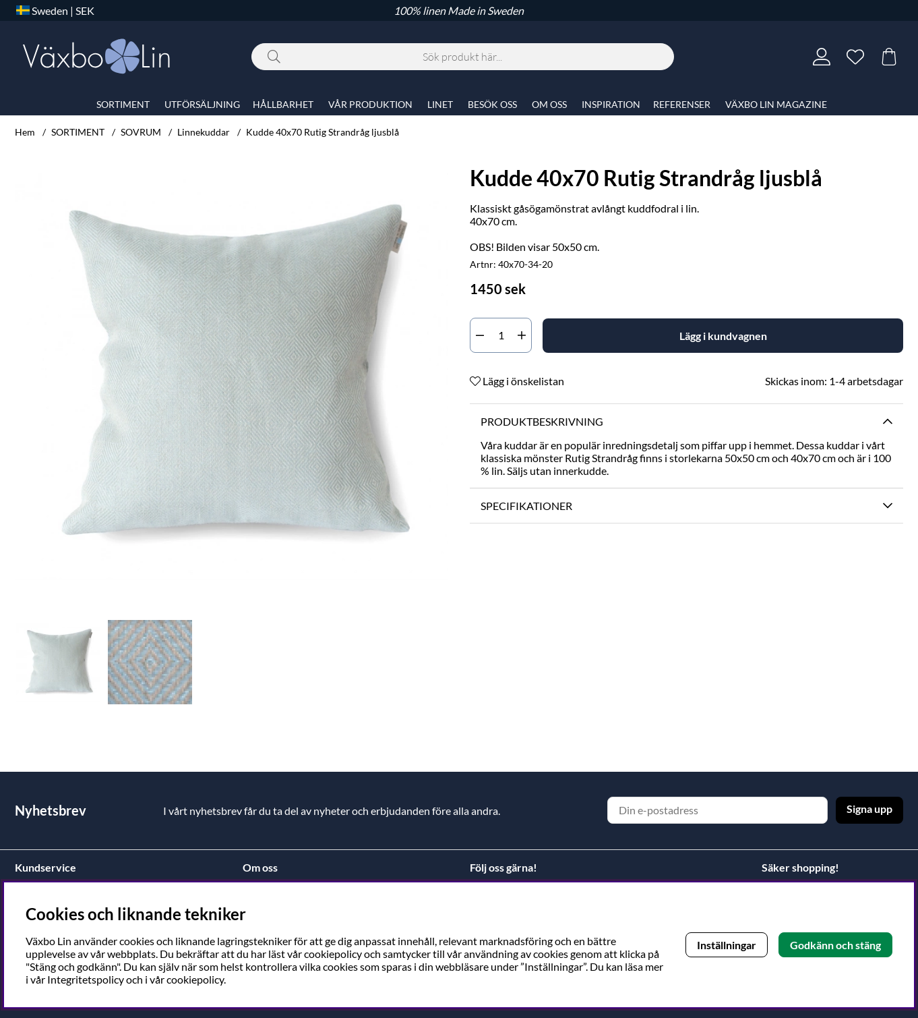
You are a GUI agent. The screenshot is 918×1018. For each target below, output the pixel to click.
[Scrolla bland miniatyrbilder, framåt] (434, 662)
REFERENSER (681, 104)
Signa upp (869, 808)
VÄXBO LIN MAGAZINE (776, 104)
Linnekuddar (203, 132)
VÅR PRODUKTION (370, 104)
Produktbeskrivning (542, 421)
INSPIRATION (611, 104)
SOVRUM (141, 132)
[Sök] (462, 56)
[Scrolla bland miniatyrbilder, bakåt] (28, 662)
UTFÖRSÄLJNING (202, 104)
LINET (440, 104)
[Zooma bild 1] (231, 376)
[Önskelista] (855, 57)
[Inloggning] (821, 57)
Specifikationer (526, 505)
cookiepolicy (195, 979)
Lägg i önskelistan (517, 380)
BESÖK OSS (492, 104)
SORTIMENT (77, 132)
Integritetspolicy (85, 979)
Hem (25, 132)
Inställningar (726, 944)
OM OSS (549, 104)
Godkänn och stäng (835, 944)
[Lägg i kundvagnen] (723, 335)
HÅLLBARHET (283, 104)
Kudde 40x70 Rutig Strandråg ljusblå (322, 132)
